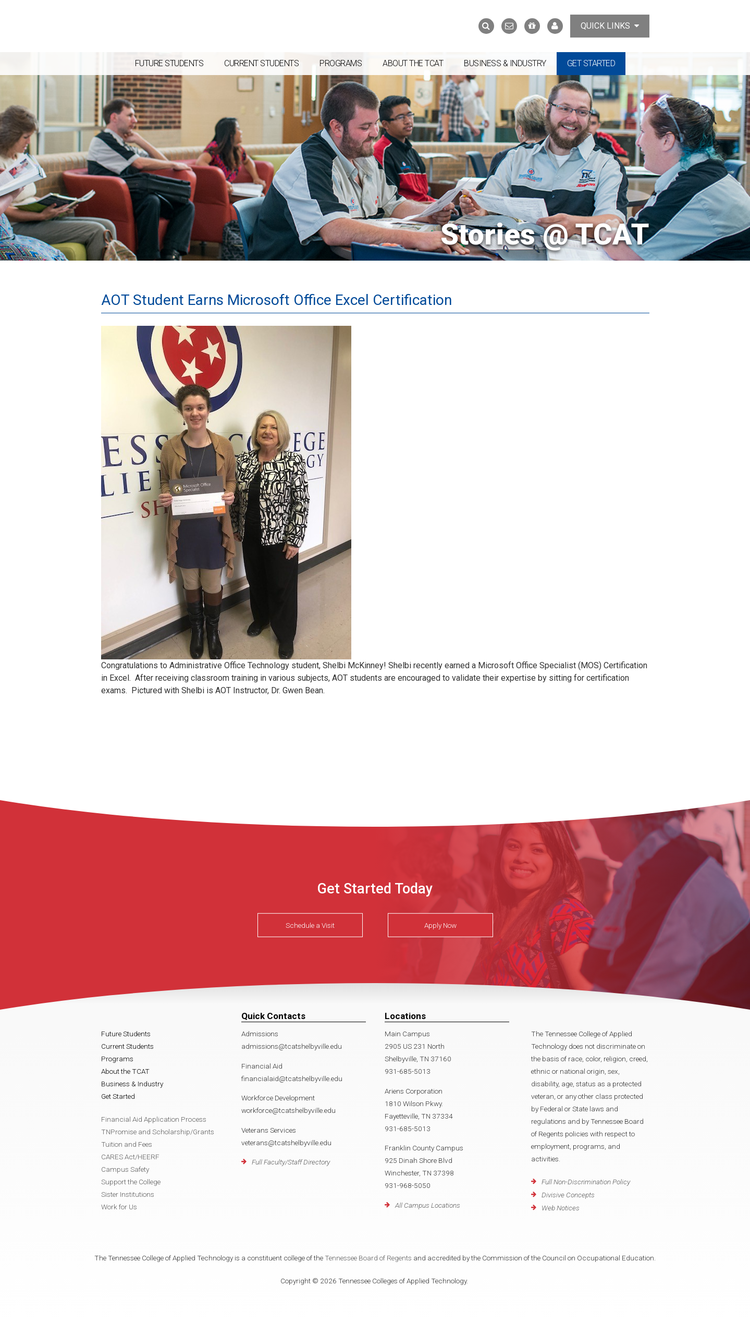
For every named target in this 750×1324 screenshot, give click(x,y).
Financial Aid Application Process (153, 1119)
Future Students (169, 63)
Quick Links (610, 26)
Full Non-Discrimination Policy (586, 1182)
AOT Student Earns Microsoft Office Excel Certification (276, 300)
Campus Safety (125, 1169)
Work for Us (119, 1207)
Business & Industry (505, 63)
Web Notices (561, 1208)
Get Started (591, 63)
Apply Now (440, 925)
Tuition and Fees (126, 1144)
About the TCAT (413, 63)
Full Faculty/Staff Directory (291, 1162)
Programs (340, 63)
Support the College (131, 1182)
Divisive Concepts (568, 1195)
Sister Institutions (127, 1194)
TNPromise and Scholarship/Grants (157, 1131)
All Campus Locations (427, 1205)
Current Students (261, 63)
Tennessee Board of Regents (368, 1258)
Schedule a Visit (310, 925)
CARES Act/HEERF (130, 1157)
